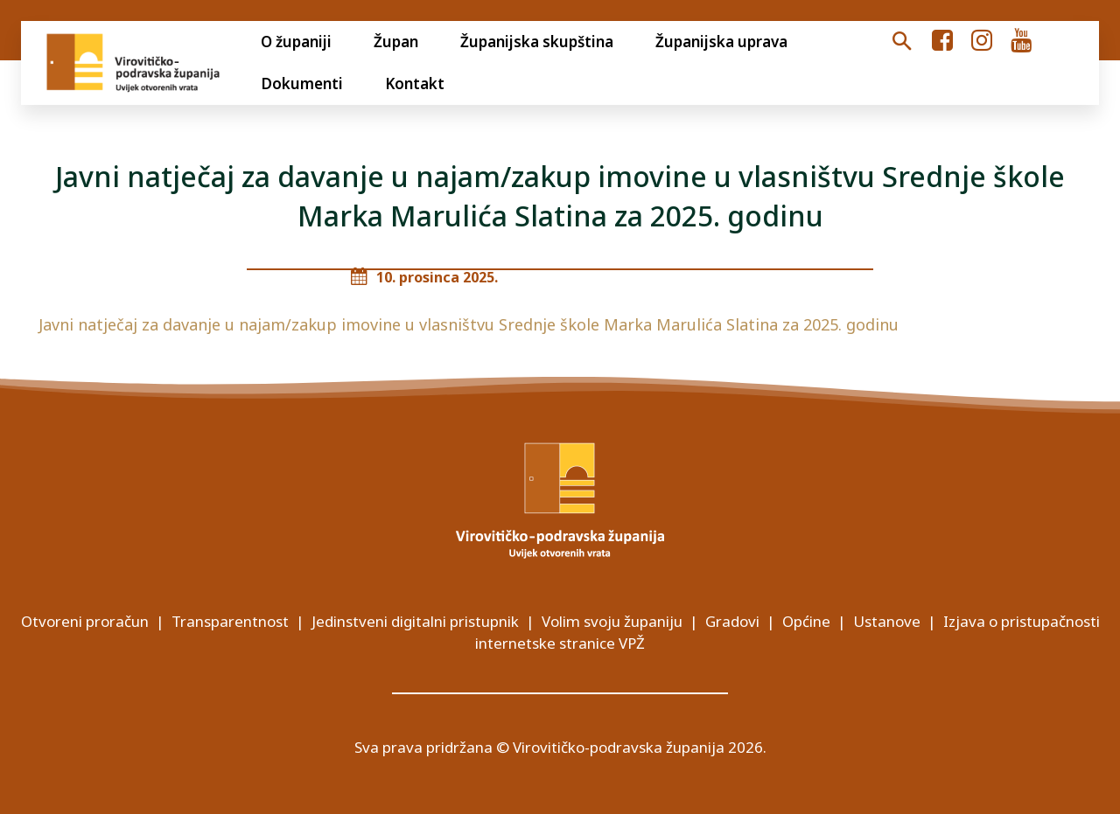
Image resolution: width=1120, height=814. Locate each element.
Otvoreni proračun (85, 621)
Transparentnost (230, 621)
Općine (806, 621)
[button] (902, 42)
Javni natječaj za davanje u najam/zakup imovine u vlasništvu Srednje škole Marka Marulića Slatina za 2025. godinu (468, 324)
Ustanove (886, 621)
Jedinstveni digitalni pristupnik (415, 621)
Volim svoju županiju (612, 621)
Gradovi (732, 621)
